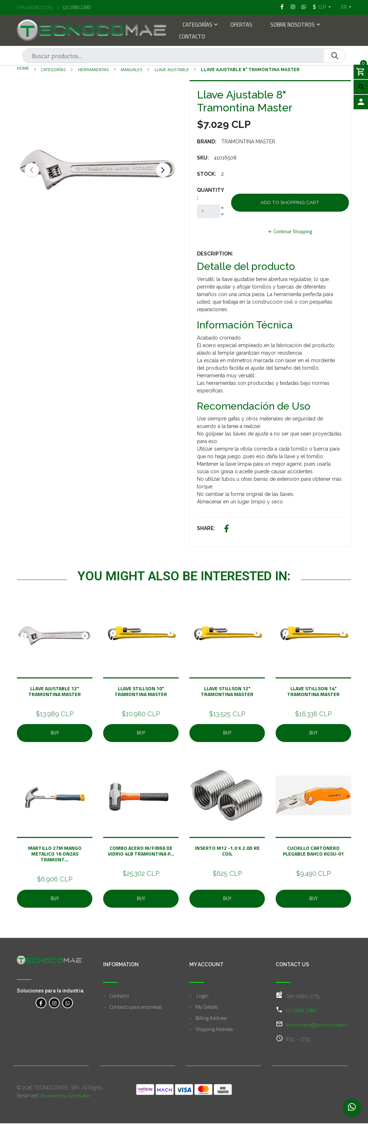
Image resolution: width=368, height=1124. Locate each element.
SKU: (203, 158)
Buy (54, 733)
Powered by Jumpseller (65, 1096)
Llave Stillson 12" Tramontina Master (227, 691)
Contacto (192, 37)
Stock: (206, 174)
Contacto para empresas (135, 1007)
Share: (206, 528)
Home (23, 68)
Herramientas (93, 69)
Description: (215, 254)
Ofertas (241, 25)
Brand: (206, 141)
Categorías (197, 25)
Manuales (131, 69)
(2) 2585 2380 (77, 7)
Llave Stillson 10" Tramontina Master (141, 691)
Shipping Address (214, 1029)
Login (202, 996)
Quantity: (210, 194)
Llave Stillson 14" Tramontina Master (313, 691)
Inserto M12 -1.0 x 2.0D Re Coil (227, 851)
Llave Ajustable (172, 69)
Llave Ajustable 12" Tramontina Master (54, 691)
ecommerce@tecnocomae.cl (317, 1025)
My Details (207, 1007)
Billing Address (211, 1018)
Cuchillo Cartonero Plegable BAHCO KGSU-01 (313, 851)
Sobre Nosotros (292, 25)
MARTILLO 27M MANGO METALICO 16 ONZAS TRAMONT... (55, 854)
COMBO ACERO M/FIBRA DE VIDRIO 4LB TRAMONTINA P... (141, 851)
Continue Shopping (289, 231)
